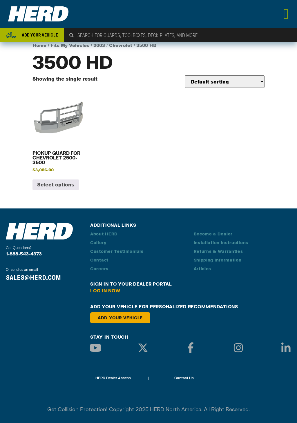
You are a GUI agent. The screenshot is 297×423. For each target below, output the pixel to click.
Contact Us (184, 378)
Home (39, 45)
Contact (99, 259)
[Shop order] (225, 81)
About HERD (104, 233)
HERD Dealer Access (113, 378)
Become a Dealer (213, 233)
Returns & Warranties (218, 251)
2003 (99, 45)
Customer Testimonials (117, 251)
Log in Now (105, 290)
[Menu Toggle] (286, 14)
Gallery (98, 242)
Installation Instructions (221, 242)
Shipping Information (218, 259)
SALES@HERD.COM (33, 277)
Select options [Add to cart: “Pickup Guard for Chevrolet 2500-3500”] (55, 184)
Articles (202, 268)
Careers (99, 268)
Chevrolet (120, 45)
